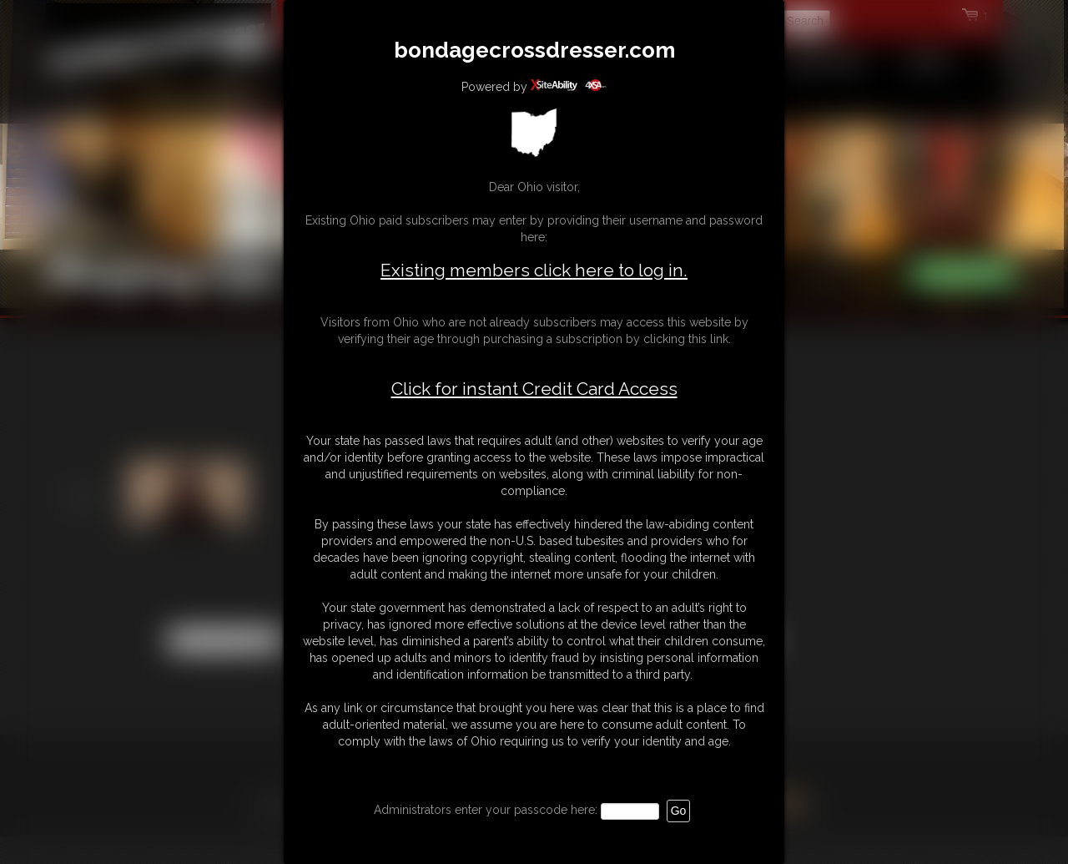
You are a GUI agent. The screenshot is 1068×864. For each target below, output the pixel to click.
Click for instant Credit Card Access (534, 389)
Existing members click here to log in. (534, 270)
